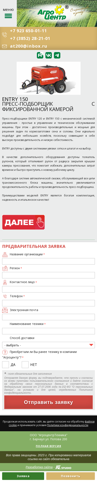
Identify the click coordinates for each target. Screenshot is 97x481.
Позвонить (70, 476)
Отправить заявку (48, 402)
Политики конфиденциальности (67, 425)
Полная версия (48, 446)
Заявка (23, 476)
